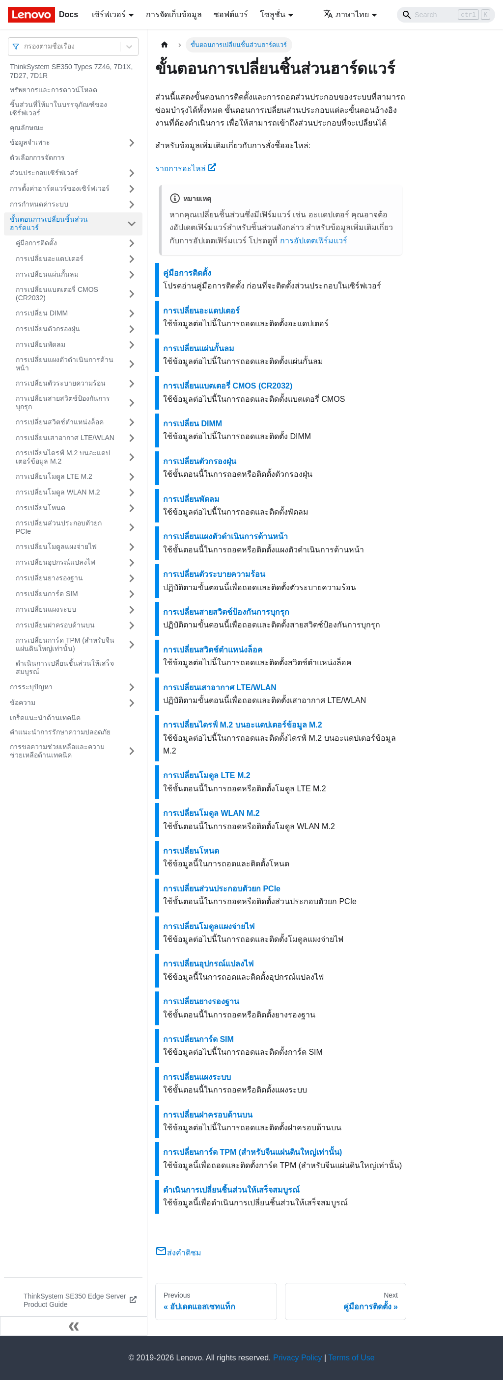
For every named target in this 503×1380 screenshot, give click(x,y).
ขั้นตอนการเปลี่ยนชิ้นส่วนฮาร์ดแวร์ (49, 223)
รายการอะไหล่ (185, 168)
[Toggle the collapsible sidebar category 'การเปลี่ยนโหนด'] (131, 508)
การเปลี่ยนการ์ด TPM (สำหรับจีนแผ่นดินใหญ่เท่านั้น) (65, 644)
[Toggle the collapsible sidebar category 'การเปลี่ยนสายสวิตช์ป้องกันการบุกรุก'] (131, 403)
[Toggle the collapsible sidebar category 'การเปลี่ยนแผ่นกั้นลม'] (131, 275)
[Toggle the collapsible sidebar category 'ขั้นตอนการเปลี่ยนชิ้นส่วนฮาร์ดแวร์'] (131, 223)
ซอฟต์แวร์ (231, 14)
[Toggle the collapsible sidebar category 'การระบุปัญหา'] (131, 687)
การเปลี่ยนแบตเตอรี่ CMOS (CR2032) (57, 294)
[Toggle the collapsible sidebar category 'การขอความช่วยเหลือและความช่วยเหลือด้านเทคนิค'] (131, 751)
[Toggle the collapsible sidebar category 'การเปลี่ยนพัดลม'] (131, 345)
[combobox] (25, 46)
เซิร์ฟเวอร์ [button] (109, 14)
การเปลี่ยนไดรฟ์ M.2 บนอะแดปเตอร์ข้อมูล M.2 (63, 457)
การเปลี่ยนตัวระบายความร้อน (61, 383)
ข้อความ (22, 702)
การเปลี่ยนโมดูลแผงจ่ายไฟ (56, 546)
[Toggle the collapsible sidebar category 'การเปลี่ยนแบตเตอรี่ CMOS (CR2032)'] (131, 294)
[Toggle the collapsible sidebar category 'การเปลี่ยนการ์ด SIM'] (131, 594)
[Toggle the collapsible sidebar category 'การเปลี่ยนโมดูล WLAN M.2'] (131, 492)
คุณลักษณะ (27, 127)
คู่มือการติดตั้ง (36, 243)
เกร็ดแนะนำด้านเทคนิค (45, 718)
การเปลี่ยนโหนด (40, 508)
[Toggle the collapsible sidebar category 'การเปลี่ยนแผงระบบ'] (131, 610)
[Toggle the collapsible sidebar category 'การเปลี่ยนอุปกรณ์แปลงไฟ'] (131, 563)
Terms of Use (351, 1358)
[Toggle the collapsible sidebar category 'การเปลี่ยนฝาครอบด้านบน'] (131, 625)
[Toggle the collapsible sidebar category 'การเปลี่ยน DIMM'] (131, 313)
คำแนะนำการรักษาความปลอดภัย (60, 732)
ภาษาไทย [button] (346, 14)
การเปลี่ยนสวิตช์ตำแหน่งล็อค (60, 422)
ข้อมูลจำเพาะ (30, 142)
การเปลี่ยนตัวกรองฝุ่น (48, 329)
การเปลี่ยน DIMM (42, 313)
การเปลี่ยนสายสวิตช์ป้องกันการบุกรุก (63, 402)
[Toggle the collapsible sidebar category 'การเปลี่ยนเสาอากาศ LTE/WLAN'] (131, 438)
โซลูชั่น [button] (272, 14)
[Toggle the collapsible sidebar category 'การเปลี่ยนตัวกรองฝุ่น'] (131, 329)
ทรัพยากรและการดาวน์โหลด (53, 90)
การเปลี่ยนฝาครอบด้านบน (55, 625)
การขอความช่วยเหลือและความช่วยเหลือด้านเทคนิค (57, 751)
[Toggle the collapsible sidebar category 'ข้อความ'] (131, 703)
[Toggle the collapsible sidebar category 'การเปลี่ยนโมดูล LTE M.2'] (131, 477)
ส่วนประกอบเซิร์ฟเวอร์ (44, 173)
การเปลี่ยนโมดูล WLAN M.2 (58, 492)
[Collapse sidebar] (73, 1326)
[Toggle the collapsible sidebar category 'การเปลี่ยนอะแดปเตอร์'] (131, 259)
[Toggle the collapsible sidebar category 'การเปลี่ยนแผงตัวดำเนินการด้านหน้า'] (131, 364)
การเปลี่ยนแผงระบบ (46, 609)
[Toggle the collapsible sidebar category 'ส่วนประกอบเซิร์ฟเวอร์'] (131, 173)
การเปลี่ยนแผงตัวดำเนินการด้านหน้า (64, 364)
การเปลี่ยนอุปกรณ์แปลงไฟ (55, 562)
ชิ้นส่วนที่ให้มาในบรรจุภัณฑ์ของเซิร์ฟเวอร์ (58, 109)
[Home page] (164, 44)
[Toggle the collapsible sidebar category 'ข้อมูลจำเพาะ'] (131, 143)
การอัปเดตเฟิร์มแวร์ (313, 240)
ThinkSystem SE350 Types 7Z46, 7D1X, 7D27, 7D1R (71, 71)
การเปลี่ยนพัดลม (40, 344)
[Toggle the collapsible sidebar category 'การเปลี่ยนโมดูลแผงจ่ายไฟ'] (131, 547)
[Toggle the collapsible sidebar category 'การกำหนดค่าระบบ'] (131, 204)
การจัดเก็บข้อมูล (174, 14)
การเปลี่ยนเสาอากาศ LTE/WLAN (65, 438)
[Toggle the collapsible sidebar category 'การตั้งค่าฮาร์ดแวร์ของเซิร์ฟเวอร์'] (131, 189)
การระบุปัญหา (31, 687)
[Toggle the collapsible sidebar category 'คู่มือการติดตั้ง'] (131, 243)
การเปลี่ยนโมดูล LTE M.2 (54, 476)
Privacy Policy (297, 1358)
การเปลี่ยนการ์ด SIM (47, 594)
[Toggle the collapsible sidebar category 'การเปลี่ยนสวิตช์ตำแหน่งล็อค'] (131, 422)
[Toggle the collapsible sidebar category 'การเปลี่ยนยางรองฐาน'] (131, 578)
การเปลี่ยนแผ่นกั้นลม (47, 274)
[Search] (446, 15)
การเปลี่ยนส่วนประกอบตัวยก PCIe (59, 527)
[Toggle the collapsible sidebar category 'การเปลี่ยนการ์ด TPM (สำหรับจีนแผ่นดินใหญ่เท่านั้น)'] (131, 644)
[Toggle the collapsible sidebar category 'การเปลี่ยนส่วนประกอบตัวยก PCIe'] (131, 527)
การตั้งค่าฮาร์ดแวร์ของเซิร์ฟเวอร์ (60, 188)
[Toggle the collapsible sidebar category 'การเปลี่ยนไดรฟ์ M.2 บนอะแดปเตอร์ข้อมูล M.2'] (131, 457)
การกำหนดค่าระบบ (39, 204)
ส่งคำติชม (178, 1253)
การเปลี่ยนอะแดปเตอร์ (50, 258)
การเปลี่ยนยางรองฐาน (49, 578)
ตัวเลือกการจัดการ (37, 157)
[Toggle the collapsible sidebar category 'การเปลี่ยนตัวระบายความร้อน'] (131, 383)
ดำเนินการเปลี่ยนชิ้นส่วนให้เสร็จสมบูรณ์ (65, 667)
